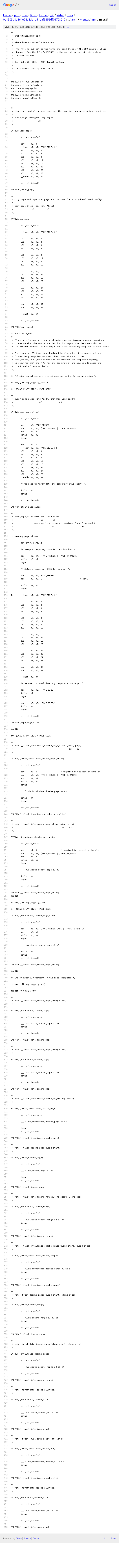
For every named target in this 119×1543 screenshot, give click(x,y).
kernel (7, 15)
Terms (36, 1538)
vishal (60, 15)
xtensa (84, 19)
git (52, 15)
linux (33, 15)
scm (25, 15)
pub (17, 15)
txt (106, 1538)
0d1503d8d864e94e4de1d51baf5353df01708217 (34, 19)
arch (74, 19)
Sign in (112, 4)
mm (94, 19)
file (66, 27)
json (113, 1538)
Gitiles (19, 1538)
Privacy (27, 1538)
